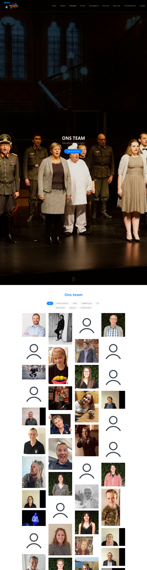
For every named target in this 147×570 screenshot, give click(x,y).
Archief (82, 6)
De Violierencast (130, 6)
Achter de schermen (62, 311)
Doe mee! (105, 6)
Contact (142, 6)
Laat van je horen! (73, 151)
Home (54, 6)
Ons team (72, 6)
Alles (50, 311)
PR (97, 311)
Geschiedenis (93, 6)
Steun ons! (116, 6)
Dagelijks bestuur (87, 311)
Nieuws (62, 6)
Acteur (75, 311)
